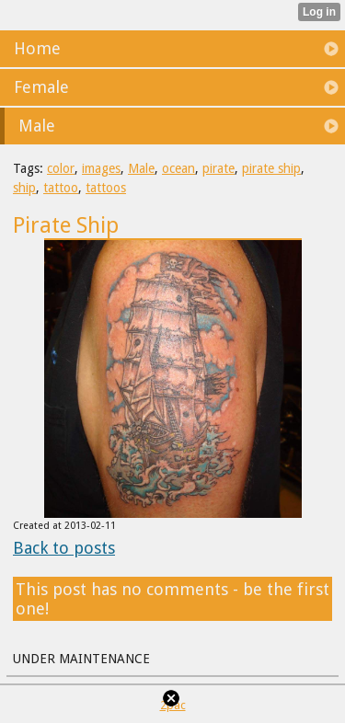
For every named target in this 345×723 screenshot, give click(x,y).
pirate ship (271, 168)
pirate (218, 168)
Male (141, 168)
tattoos (106, 187)
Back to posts (64, 547)
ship (24, 187)
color (61, 168)
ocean (178, 168)
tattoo (60, 187)
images (101, 168)
